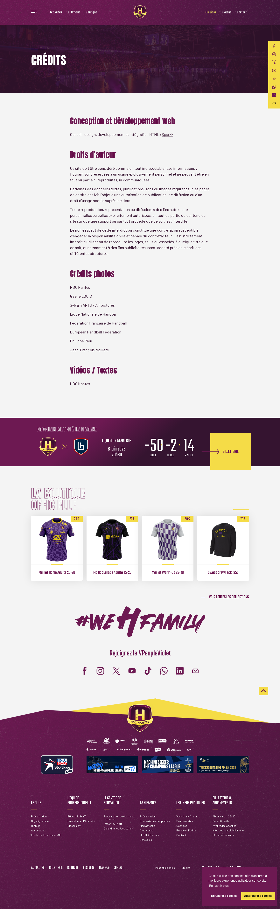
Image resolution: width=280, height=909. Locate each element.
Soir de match (184, 821)
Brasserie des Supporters (155, 821)
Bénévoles (146, 839)
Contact (242, 12)
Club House (146, 830)
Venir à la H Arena (186, 816)
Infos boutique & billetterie (228, 830)
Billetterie (74, 12)
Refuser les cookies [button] (224, 895)
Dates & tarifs (221, 821)
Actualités (55, 12)
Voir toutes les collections (229, 597)
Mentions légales (165, 867)
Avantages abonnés (224, 825)
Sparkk (167, 134)
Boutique (91, 12)
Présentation (39, 816)
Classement (74, 825)
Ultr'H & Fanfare (149, 835)
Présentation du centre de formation (119, 818)
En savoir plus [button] (219, 885)
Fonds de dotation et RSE (46, 835)
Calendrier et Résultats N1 (119, 828)
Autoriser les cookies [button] (258, 895)
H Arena (226, 12)
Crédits (185, 867)
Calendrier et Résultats (81, 821)
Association (38, 830)
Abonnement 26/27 (224, 816)
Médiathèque (147, 825)
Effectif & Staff (76, 816)
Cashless (181, 825)
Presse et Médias (186, 830)
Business (210, 12)
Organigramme (40, 821)
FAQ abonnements (223, 835)
